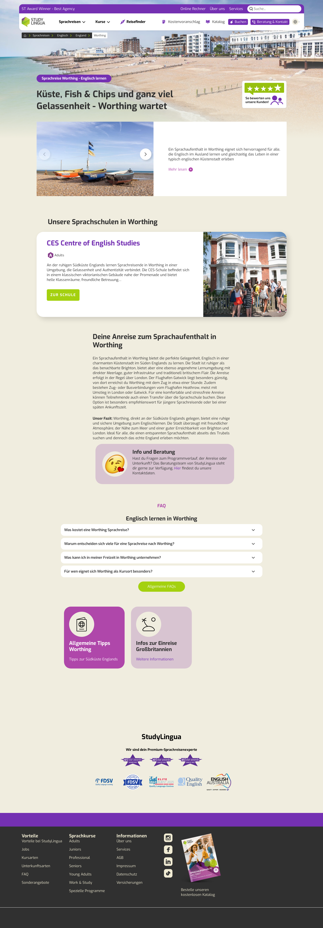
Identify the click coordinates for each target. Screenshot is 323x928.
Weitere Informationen (155, 659)
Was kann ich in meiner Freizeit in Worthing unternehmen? (112, 557)
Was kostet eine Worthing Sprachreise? (96, 529)
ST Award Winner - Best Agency (48, 8)
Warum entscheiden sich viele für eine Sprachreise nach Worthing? (119, 543)
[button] (145, 154)
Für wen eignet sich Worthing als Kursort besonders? (108, 571)
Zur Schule (63, 294)
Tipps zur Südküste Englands (93, 659)
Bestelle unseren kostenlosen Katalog (198, 892)
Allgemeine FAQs (161, 586)
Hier (177, 468)
